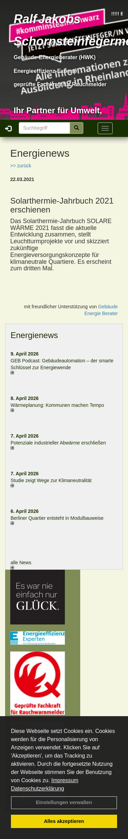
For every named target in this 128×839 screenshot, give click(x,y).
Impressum (64, 780)
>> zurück (20, 165)
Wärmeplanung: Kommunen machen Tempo (57, 405)
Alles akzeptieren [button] (64, 821)
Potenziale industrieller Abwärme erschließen (58, 443)
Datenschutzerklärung (37, 788)
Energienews (34, 335)
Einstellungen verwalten (64, 802)
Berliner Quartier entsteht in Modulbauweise (57, 518)
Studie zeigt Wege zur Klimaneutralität (51, 480)
